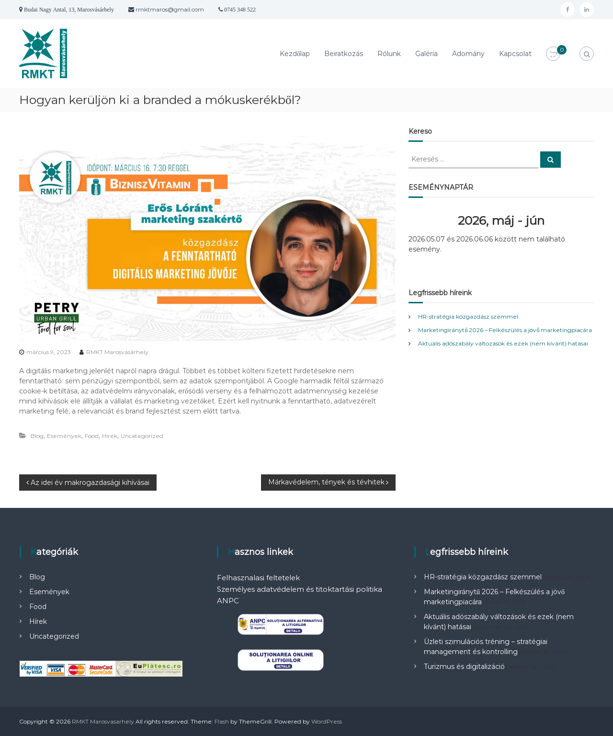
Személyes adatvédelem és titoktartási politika (299, 589)
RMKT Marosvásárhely (117, 352)
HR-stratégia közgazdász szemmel (468, 316)
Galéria (426, 53)
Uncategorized (142, 435)
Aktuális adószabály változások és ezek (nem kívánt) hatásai (503, 343)
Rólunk (389, 53)
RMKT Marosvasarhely (103, 721)
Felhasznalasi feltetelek (258, 577)
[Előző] (427, 221)
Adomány (468, 53)
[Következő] (575, 221)
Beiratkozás (343, 53)
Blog (37, 435)
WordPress (326, 721)
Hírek (109, 435)
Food (92, 435)
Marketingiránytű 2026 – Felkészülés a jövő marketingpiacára (505, 330)
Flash (222, 721)
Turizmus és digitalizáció (464, 666)
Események (64, 435)
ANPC (228, 600)
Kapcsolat (515, 53)
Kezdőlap (295, 53)
